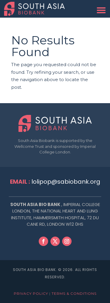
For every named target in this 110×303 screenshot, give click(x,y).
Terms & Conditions (74, 293)
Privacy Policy (31, 293)
